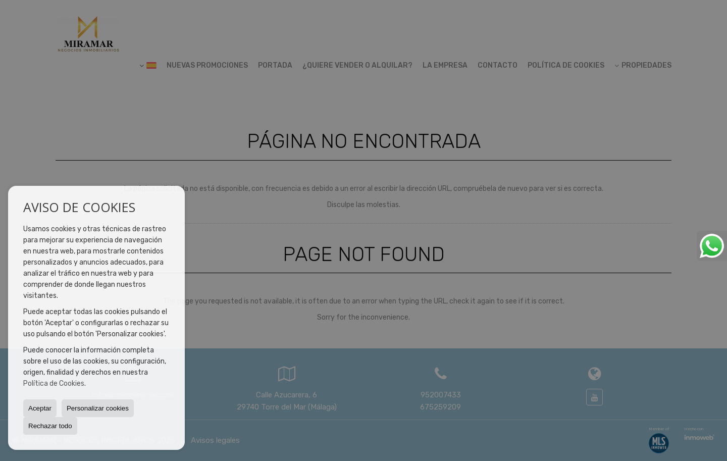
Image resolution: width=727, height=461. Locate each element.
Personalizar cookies (98, 408)
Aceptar (39, 408)
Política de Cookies (53, 383)
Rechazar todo (50, 426)
